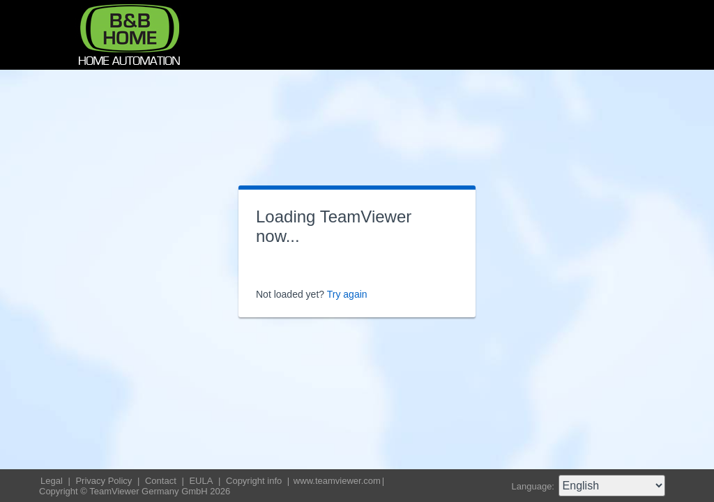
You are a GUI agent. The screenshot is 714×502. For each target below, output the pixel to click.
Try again (347, 294)
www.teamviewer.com (337, 481)
